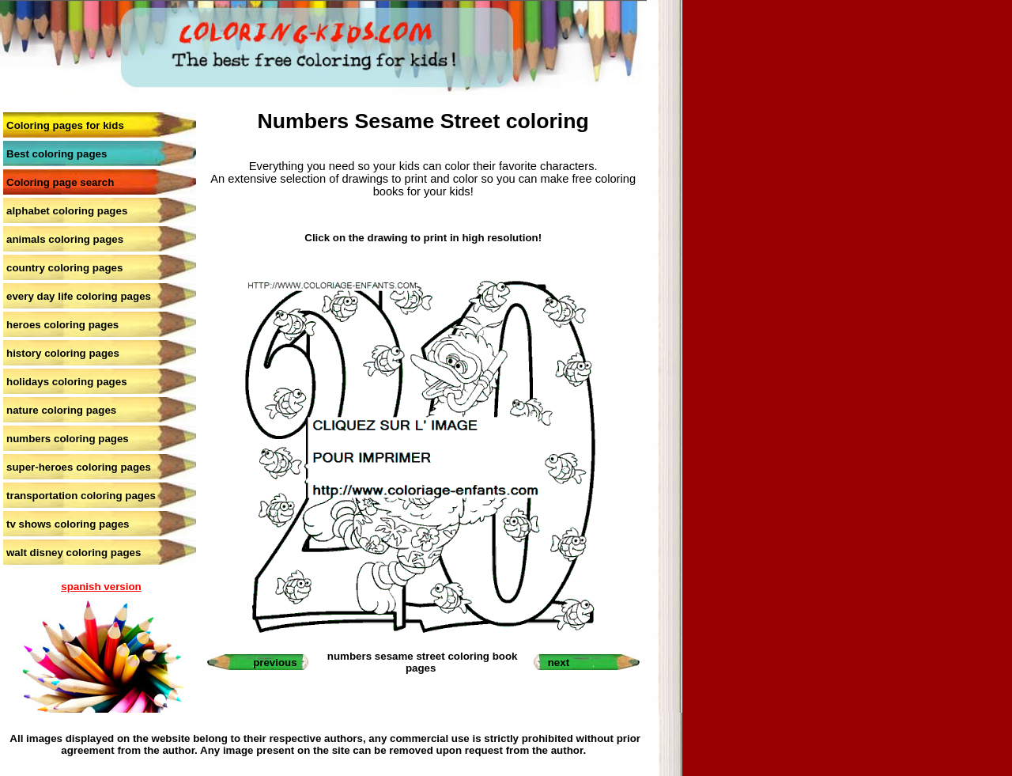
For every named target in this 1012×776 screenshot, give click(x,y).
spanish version (101, 586)
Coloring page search (60, 182)
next (558, 662)
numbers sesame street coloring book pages (422, 662)
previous (275, 662)
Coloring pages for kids (65, 125)
